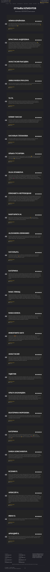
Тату (10, 3)
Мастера (35, 3)
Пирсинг (14, 3)
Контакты (42, 3)
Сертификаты (20, 3)
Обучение (26, 3)
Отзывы (30, 3)
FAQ (38, 3)
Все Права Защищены (16, 568)
